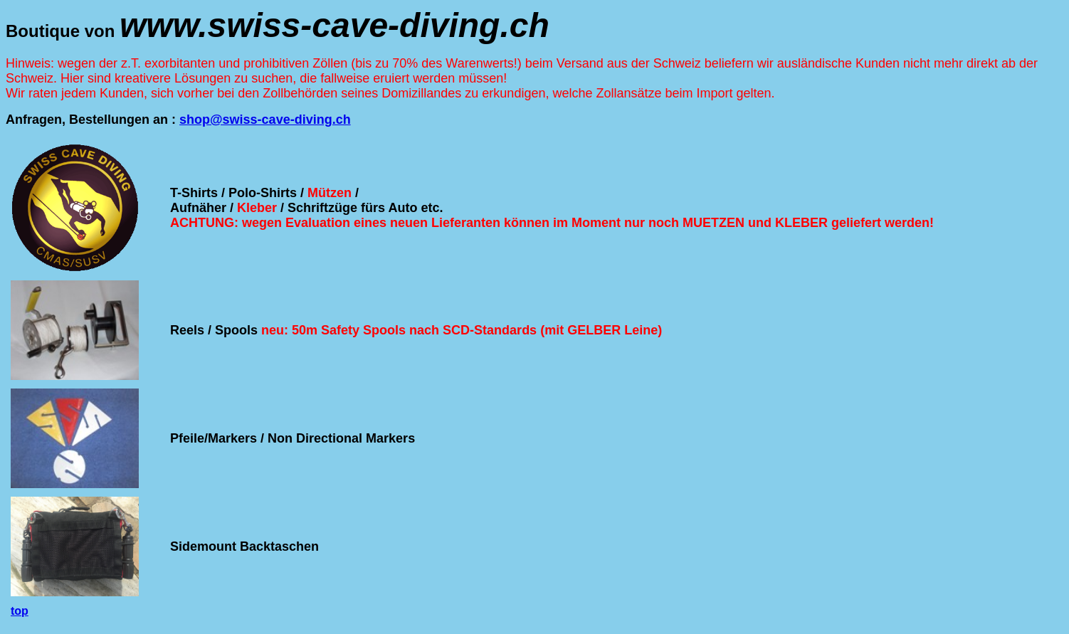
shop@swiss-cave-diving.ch (265, 119)
